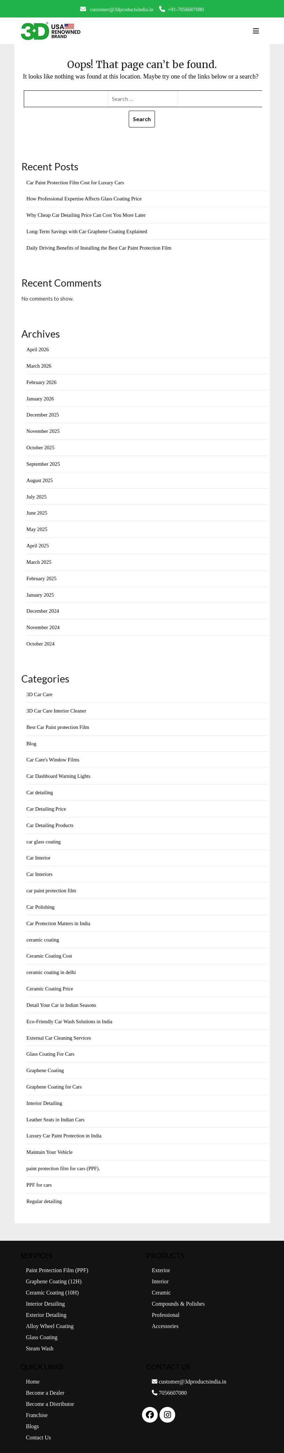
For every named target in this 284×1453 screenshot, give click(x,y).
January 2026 (41, 397)
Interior (160, 1272)
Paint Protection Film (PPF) (57, 1261)
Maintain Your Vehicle (50, 1144)
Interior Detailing (45, 1095)
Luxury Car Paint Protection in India (65, 1127)
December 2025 (43, 413)
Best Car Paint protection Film (59, 723)
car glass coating (44, 836)
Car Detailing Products (50, 820)
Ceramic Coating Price (50, 982)
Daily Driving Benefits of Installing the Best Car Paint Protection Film (101, 247)
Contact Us (38, 1428)
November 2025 (44, 430)
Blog (32, 739)
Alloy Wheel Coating (50, 1317)
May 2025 (37, 527)
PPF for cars (39, 1176)
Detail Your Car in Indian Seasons (62, 998)
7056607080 (169, 1384)
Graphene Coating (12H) (53, 1272)
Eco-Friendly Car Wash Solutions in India (70, 1014)
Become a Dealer (45, 1384)
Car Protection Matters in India (59, 917)
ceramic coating (43, 933)
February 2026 (42, 381)
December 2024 (43, 608)
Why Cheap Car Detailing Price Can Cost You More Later (88, 214)
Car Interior (39, 852)
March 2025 (39, 559)
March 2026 (39, 365)
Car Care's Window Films (54, 755)
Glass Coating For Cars (51, 1047)
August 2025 (40, 478)
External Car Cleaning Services (60, 1030)
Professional (165, 1306)
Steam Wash (40, 1339)
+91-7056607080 (181, 9)
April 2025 (38, 543)
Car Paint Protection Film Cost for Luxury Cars (76, 182)
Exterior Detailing (46, 1306)
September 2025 (44, 462)
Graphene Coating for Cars (55, 1079)
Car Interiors (40, 868)
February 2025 (42, 575)
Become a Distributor (50, 1395)
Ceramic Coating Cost (50, 949)
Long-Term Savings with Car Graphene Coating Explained (88, 231)
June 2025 (37, 511)
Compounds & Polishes (178, 1295)
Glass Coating (41, 1328)
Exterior (161, 1261)
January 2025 (41, 592)
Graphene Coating (46, 1063)
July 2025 (37, 494)
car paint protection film (52, 885)
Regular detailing (45, 1192)
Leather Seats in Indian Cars (56, 1111)
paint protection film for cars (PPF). (64, 1160)
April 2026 (38, 349)
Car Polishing (41, 901)
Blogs (32, 1417)
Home (33, 1372)
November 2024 (44, 624)
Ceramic (161, 1283)
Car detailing (40, 788)
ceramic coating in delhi (52, 966)
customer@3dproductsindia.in (117, 9)
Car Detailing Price (47, 804)
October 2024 (41, 640)
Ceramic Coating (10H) (52, 1283)
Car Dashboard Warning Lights (59, 771)
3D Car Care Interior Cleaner (57, 707)
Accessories (165, 1317)
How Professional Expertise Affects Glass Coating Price (85, 198)
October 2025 (41, 446)
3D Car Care (40, 690)
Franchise (37, 1406)
